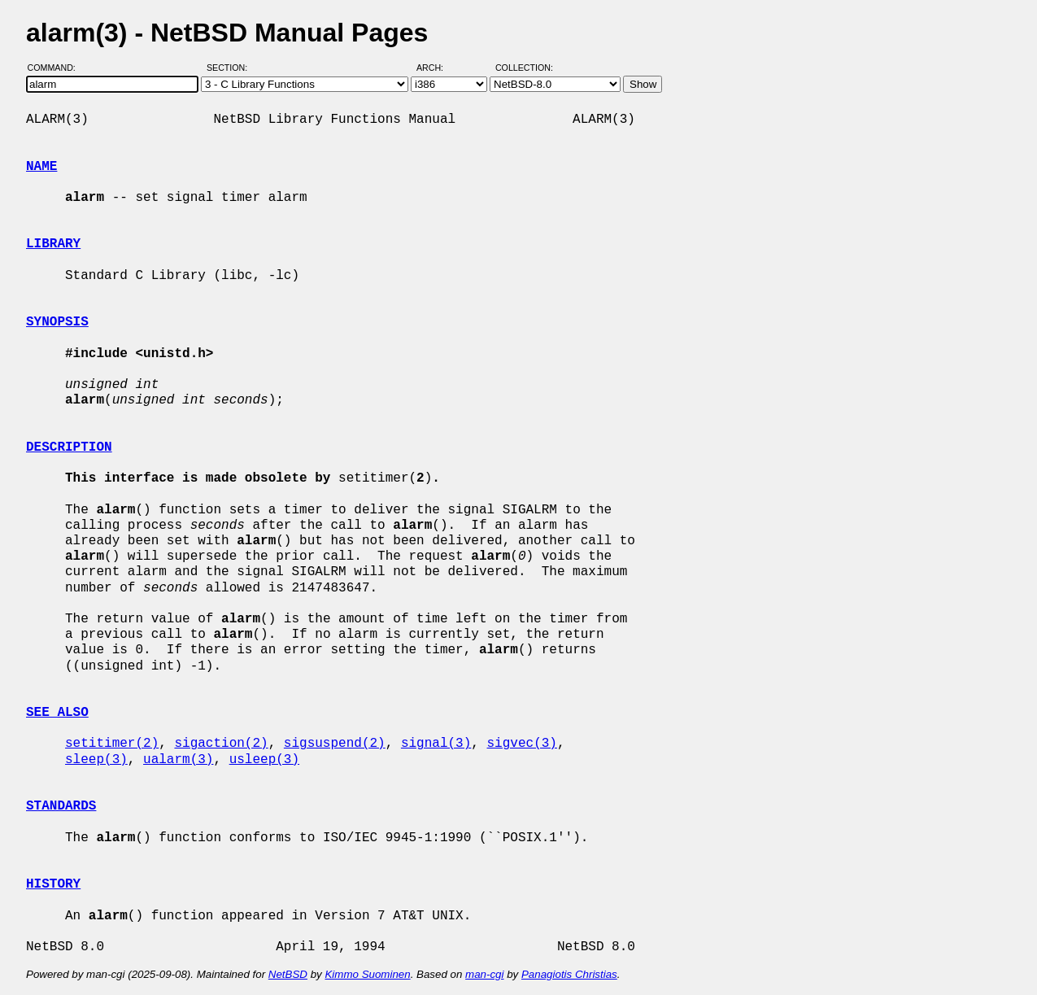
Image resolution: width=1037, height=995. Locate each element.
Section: (231, 67)
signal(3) (436, 744)
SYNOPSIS (57, 322)
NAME (41, 167)
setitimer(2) (112, 744)
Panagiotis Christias (569, 974)
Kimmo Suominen (367, 974)
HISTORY (53, 884)
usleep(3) (264, 760)
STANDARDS (61, 806)
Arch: (437, 67)
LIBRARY (53, 244)
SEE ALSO (57, 713)
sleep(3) (96, 760)
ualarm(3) (178, 760)
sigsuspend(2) (335, 744)
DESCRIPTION (69, 447)
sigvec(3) (521, 744)
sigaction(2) (221, 744)
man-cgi (484, 974)
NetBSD (287, 974)
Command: (56, 67)
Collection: (524, 67)
